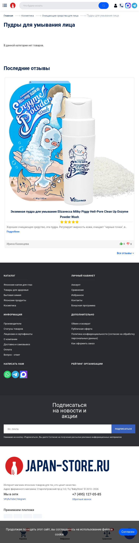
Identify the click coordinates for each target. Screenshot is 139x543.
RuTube (12, 499)
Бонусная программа (83, 305)
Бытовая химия (12, 295)
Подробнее (13, 231)
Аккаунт (75, 284)
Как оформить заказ (82, 343)
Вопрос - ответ (12, 354)
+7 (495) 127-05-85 (86, 495)
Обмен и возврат (80, 323)
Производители (12, 323)
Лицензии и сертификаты (18, 334)
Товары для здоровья (16, 290)
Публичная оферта (81, 328)
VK (5, 499)
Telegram (22, 499)
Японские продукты (15, 300)
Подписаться (123, 429)
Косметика (10, 305)
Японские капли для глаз (18, 284)
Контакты (76, 300)
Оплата (8, 349)
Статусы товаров (13, 328)
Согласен (127, 532)
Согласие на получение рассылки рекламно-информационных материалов (84, 437)
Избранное (77, 295)
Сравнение (77, 290)
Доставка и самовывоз (17, 344)
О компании (10, 339)
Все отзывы (125, 253)
